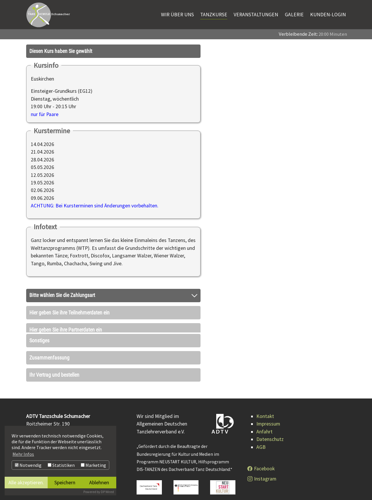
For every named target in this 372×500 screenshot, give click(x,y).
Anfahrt (264, 424)
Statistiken (61, 465)
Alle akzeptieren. (26, 482)
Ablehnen (99, 482)
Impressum (268, 416)
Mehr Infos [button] (23, 454)
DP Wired (107, 492)
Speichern (64, 482)
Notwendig (28, 465)
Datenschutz (270, 432)
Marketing (93, 465)
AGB (261, 439)
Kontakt (265, 408)
